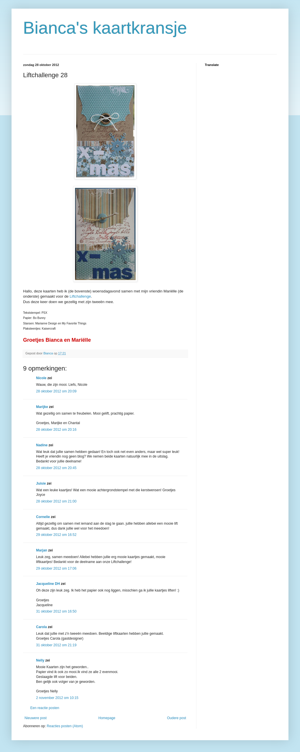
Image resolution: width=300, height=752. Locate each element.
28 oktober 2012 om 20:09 (56, 391)
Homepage (106, 718)
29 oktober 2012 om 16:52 (56, 535)
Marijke (42, 407)
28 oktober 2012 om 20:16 (56, 430)
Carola (41, 627)
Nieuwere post (36, 718)
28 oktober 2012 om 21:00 (56, 501)
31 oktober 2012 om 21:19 (56, 645)
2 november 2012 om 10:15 (57, 698)
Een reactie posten (44, 708)
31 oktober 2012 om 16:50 (56, 611)
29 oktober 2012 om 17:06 (56, 568)
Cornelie (43, 517)
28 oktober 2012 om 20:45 (56, 468)
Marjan (42, 550)
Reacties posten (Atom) (65, 726)
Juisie (41, 483)
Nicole (41, 378)
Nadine (42, 445)
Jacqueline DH (48, 584)
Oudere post (176, 718)
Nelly (40, 660)
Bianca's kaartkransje (105, 27)
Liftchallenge (80, 296)
